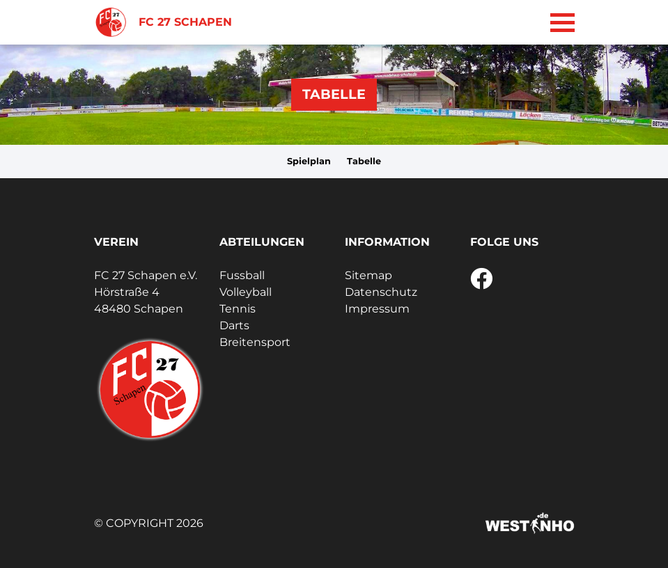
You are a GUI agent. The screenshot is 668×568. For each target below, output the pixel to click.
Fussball (242, 275)
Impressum (377, 308)
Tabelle (364, 161)
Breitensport (254, 342)
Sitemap (368, 275)
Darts (234, 325)
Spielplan (309, 161)
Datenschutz (381, 292)
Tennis (237, 308)
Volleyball (245, 292)
